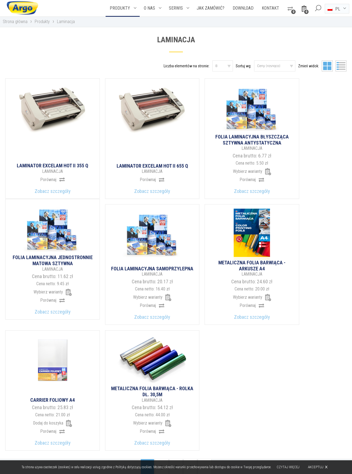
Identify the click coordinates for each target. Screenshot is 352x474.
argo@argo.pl (199, 427)
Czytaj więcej (288, 467)
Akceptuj (316, 467)
